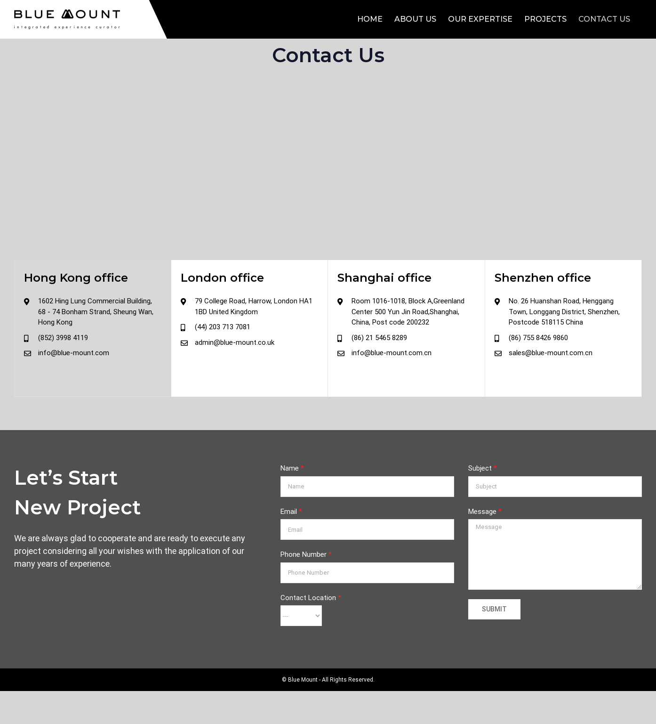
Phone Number (306, 554)
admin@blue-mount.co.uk (234, 342)
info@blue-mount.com (73, 353)
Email (291, 511)
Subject (482, 468)
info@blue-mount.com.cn (392, 353)
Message (485, 511)
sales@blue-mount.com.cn (550, 353)
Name (292, 468)
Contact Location (310, 598)
